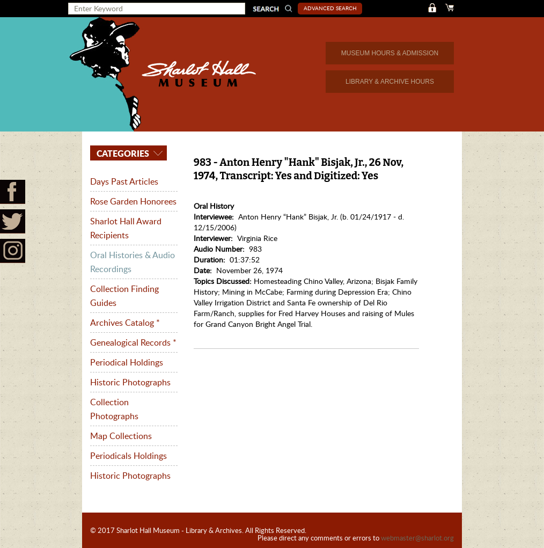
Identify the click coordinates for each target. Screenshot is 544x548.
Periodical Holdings (126, 362)
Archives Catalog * (125, 322)
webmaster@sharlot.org (417, 538)
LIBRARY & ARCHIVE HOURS (389, 81)
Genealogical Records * (133, 342)
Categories (121, 153)
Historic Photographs (130, 382)
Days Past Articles (124, 181)
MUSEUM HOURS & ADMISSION (389, 53)
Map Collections (121, 436)
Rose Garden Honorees (133, 201)
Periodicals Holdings (128, 456)
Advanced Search (330, 8)
